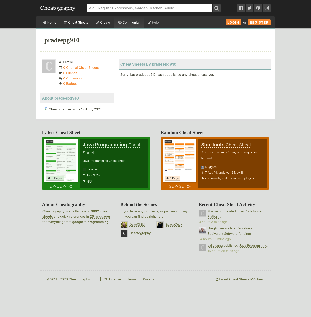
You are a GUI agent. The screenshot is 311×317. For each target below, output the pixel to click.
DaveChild (137, 224)
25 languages (100, 216)
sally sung (93, 169)
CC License (112, 279)
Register (259, 22)
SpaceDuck (173, 224)
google (77, 222)
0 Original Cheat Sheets (81, 68)
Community (129, 22)
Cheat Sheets (76, 22)
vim (233, 178)
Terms (131, 279)
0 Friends (70, 73)
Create (103, 22)
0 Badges (70, 84)
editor (225, 178)
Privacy (148, 279)
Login (233, 22)
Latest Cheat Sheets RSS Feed (240, 279)
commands (212, 178)
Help (153, 22)
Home (49, 22)
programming (98, 222)
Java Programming (253, 245)
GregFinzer (216, 228)
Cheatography (53, 211)
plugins (249, 178)
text (240, 178)
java (89, 180)
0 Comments (72, 78)
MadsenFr (215, 211)
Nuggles (210, 167)
